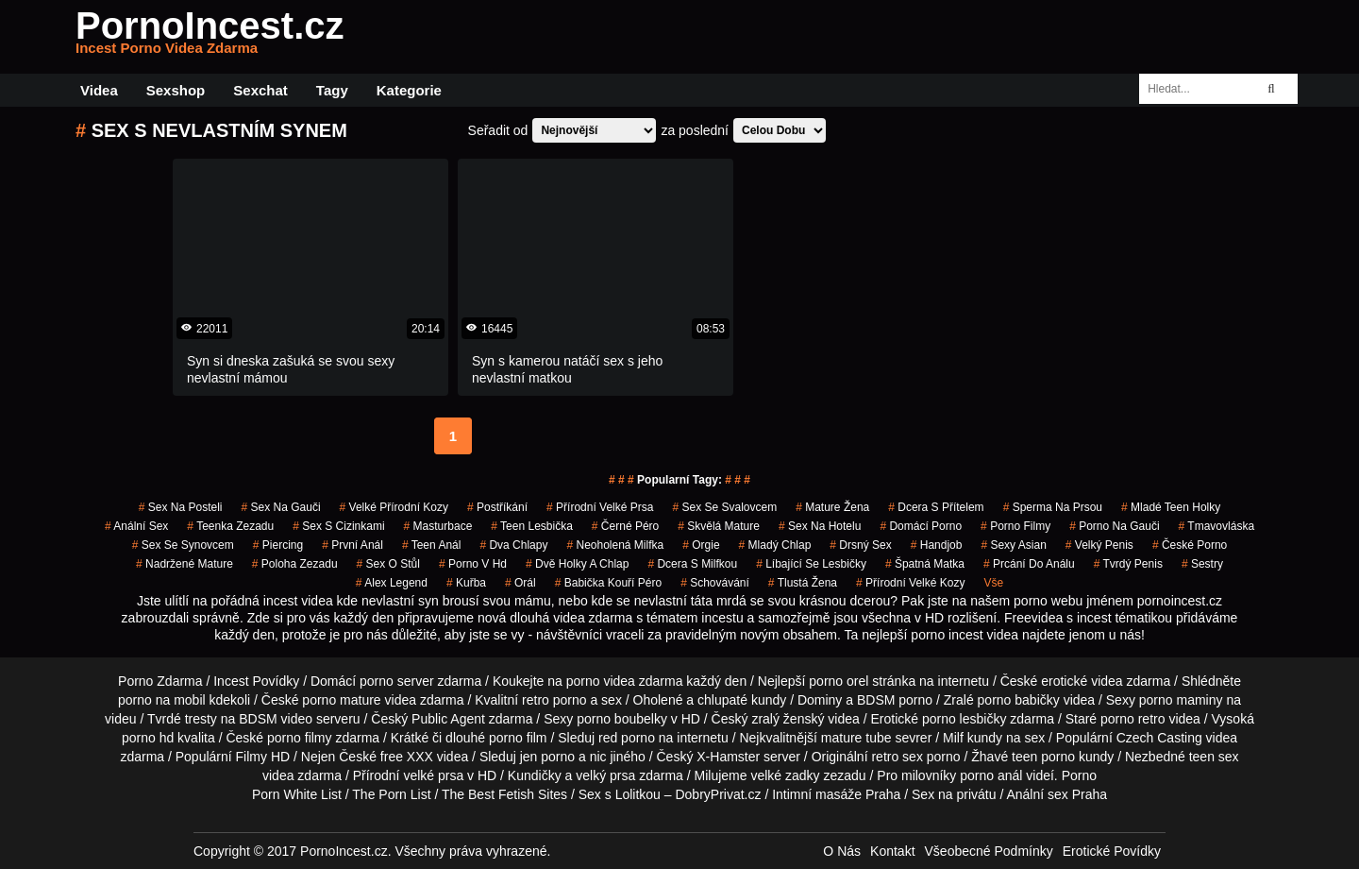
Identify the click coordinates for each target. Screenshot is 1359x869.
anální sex (136, 526)
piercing (278, 545)
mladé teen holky (1170, 507)
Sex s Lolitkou (620, 794)
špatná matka (925, 564)
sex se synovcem (183, 545)
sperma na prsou (1052, 507)
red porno (626, 737)
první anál (352, 545)
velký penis (1099, 545)
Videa (99, 90)
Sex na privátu (954, 794)
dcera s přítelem (935, 507)
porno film (517, 737)
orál (520, 582)
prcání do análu (1029, 564)
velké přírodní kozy (394, 507)
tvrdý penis (1128, 564)
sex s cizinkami (338, 526)
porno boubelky (622, 718)
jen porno (547, 756)
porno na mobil (162, 699)
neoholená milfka (614, 545)
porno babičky (1019, 699)
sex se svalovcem (724, 507)
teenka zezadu (230, 526)
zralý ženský (787, 718)
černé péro (625, 526)
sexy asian (1013, 545)
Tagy (332, 90)
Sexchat (260, 90)
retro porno (554, 699)
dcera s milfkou (692, 564)
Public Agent (448, 718)
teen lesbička (532, 526)
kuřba (466, 582)
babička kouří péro (608, 582)
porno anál (991, 775)
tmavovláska (1217, 526)
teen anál (431, 545)
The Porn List (391, 794)
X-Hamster (728, 756)
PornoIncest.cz (210, 37)
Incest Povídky (256, 681)
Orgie (700, 545)
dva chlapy (513, 545)
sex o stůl (388, 564)
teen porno (1043, 756)
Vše (993, 582)
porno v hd (473, 564)
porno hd (148, 737)
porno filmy (299, 737)
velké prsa (433, 775)
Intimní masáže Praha (836, 794)
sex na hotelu (820, 526)
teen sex (1214, 756)
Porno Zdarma (160, 681)
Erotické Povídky (1112, 851)
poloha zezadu (295, 564)
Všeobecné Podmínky (989, 851)
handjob (937, 545)
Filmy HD (263, 756)
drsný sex (860, 545)
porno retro (1132, 718)
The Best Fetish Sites (504, 794)
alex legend (392, 582)
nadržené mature (184, 564)
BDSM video (275, 718)
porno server (397, 681)
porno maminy (1181, 699)
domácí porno (921, 526)
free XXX (406, 756)
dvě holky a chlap (577, 564)
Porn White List (297, 794)
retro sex (896, 756)
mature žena (832, 507)
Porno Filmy (1015, 526)
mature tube (856, 737)
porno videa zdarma (624, 681)
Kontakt (892, 851)
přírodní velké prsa (599, 507)
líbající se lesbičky (811, 564)
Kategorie (409, 90)
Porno (1079, 775)
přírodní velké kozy (910, 582)
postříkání (497, 507)
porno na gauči (1114, 526)
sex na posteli (181, 507)
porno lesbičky (964, 718)
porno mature (341, 699)
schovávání (714, 582)
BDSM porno (894, 699)
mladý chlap (775, 545)
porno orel (838, 681)
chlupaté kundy (741, 699)
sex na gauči (281, 507)
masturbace (438, 526)
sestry (1202, 564)
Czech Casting (1159, 737)
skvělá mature (719, 526)
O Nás (842, 851)
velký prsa (605, 775)
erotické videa (1081, 681)
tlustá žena (802, 582)
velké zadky (784, 775)
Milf (953, 737)
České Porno (1189, 545)
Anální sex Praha (1056, 794)
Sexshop (176, 90)
